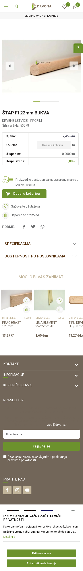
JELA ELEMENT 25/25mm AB (46, 324)
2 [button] (41, 103)
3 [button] (48, 103)
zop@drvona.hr (58, 424)
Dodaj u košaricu (26, 194)
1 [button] (35, 103)
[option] (41, 15)
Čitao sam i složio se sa (38, 458)
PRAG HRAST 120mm (11, 324)
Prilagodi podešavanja (41, 563)
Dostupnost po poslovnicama (35, 256)
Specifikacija (18, 243)
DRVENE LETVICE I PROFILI (22, 121)
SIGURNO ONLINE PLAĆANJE (41, 15)
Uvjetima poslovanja (53, 457)
